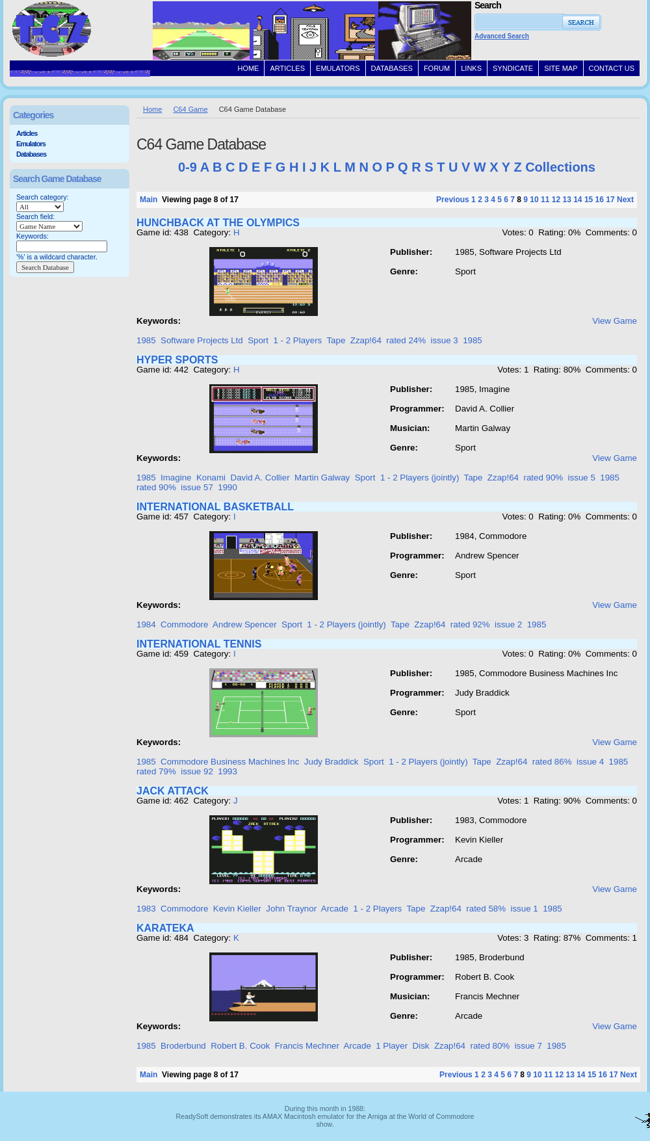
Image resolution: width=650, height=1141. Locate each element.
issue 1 (524, 908)
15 (588, 199)
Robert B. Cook (240, 1046)
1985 (146, 340)
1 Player (392, 1046)
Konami (211, 477)
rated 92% (470, 624)
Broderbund (183, 1046)
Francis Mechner (307, 1046)
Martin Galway (322, 477)
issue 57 (197, 487)
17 (610, 199)
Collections (560, 167)
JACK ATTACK (172, 790)
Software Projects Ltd (202, 340)
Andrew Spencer (245, 624)
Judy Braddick (331, 762)
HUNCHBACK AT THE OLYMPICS (218, 222)
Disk (421, 1046)
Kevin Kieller (237, 908)
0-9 (187, 167)
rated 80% (490, 1046)
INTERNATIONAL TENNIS (198, 643)
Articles (26, 133)
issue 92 (197, 771)
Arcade (334, 908)
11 (545, 199)
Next (625, 199)
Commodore (184, 624)
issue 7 (528, 1046)
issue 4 (590, 762)
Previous (452, 199)
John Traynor (291, 908)
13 (566, 199)
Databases (31, 154)
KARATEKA (165, 928)
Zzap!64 (366, 340)
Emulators (31, 144)
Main (148, 199)
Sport (258, 340)
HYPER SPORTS (177, 359)
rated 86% (552, 762)
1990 (227, 487)
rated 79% (156, 771)
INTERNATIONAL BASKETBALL (215, 506)
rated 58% (486, 908)
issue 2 (508, 624)
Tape (335, 340)
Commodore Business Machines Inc (230, 762)
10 (534, 199)
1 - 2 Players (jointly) (419, 477)
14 (577, 199)
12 (556, 199)
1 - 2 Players (297, 340)
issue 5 (581, 477)
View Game (614, 321)
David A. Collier (260, 477)
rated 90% (543, 477)
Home (152, 109)
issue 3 (444, 340)
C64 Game (190, 109)
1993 (227, 771)
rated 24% (406, 340)
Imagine (176, 477)
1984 (146, 624)
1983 (146, 908)
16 (599, 199)
